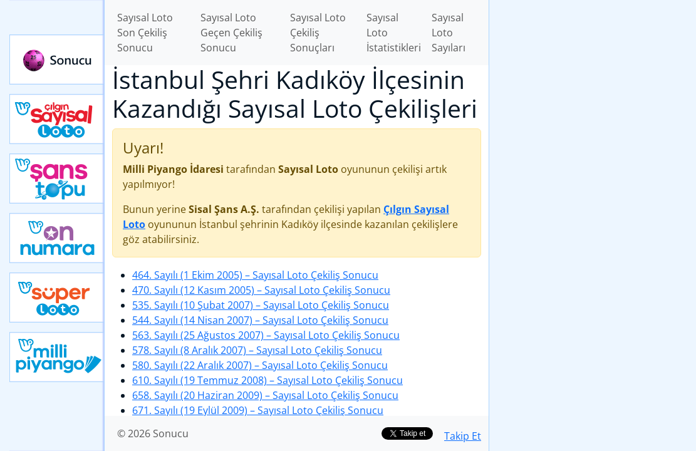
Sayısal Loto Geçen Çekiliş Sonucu (231, 32)
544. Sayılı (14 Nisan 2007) (260, 320)
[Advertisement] (593, 88)
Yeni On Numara (57, 238)
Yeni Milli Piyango (57, 357)
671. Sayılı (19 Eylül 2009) (257, 410)
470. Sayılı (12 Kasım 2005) (261, 290)
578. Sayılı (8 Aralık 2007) (257, 350)
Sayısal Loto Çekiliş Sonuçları (318, 32)
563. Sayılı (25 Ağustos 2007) (266, 335)
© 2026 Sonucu (153, 433)
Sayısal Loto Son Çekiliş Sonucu (145, 32)
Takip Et (462, 436)
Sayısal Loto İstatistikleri (393, 32)
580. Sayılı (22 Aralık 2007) (260, 365)
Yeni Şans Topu (57, 178)
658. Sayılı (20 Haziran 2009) (265, 395)
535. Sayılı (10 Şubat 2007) (260, 305)
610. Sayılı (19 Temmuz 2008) (267, 380)
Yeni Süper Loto (57, 297)
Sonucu (57, 59)
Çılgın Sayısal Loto (57, 119)
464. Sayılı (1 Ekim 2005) (255, 275)
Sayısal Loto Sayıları (448, 32)
